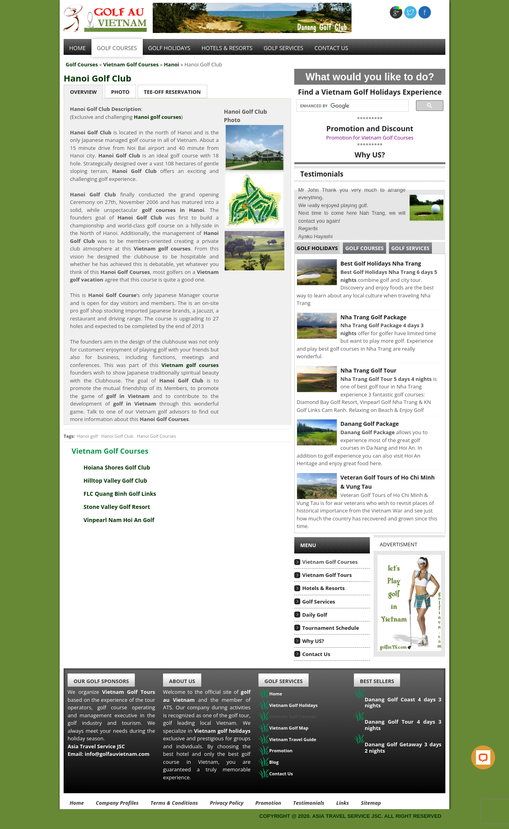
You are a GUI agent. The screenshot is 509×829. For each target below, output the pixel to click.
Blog (274, 762)
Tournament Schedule (330, 627)
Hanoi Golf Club (97, 78)
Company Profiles (117, 802)
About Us (182, 681)
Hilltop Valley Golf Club (115, 480)
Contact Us (331, 48)
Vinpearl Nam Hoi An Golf (119, 520)
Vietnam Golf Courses (131, 64)
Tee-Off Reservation (172, 91)
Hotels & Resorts (227, 48)
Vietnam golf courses (190, 365)
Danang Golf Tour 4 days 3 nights (403, 725)
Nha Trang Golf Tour (368, 370)
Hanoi (171, 64)
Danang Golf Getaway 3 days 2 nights (403, 747)
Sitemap (371, 802)
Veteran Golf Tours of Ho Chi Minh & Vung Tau (387, 482)
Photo (120, 91)
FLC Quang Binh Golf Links (120, 493)
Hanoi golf (87, 436)
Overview (83, 91)
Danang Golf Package (369, 423)
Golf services (283, 48)
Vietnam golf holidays (222, 730)
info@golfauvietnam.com (117, 753)
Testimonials (308, 802)
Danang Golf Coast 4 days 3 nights (403, 702)
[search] (350, 105)
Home (77, 48)
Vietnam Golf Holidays (293, 705)
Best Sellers (377, 681)
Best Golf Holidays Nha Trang (380, 263)
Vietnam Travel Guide (292, 739)
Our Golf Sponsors (101, 681)
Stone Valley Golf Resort (117, 507)
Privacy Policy (226, 802)
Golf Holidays (169, 48)
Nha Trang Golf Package (373, 317)
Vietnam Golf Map (289, 728)
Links (342, 802)
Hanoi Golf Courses (156, 436)
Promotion (281, 750)
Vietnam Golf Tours (327, 575)
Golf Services (410, 248)
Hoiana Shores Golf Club (117, 467)
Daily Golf (314, 614)
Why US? (313, 641)
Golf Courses (117, 48)
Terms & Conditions (174, 802)
